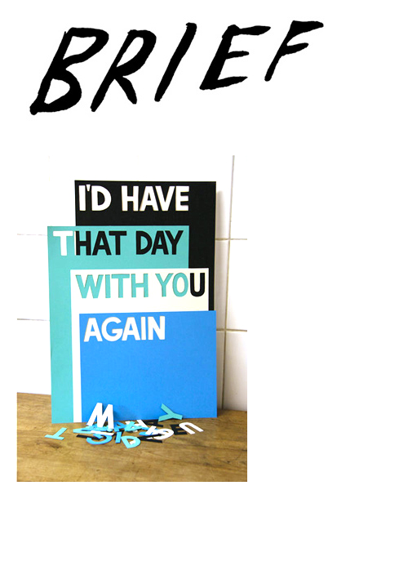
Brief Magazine (204, 77)
